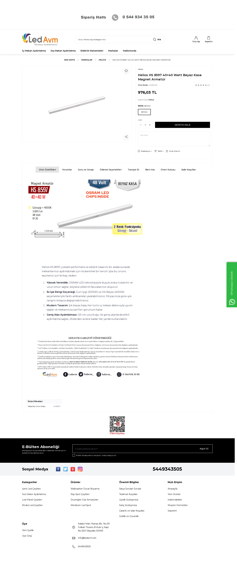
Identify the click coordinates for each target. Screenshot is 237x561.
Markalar (113, 50)
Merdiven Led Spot (81, 505)
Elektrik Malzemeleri (92, 50)
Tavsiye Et (133, 169)
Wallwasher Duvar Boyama (85, 488)
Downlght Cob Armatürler (84, 499)
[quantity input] (145, 125)
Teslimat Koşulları (128, 494)
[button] (144, 112)
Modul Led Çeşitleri (32, 505)
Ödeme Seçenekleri (111, 169)
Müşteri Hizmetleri (178, 505)
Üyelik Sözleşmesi (128, 499)
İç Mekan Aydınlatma (34, 50)
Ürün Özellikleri (47, 169)
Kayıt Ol (204, 448)
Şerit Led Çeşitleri (31, 488)
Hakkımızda (129, 50)
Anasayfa (172, 488)
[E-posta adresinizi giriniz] (142, 448)
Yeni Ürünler (174, 494)
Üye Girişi (27, 535)
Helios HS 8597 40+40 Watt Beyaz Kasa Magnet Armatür (141, 60)
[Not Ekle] (174, 139)
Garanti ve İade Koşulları (131, 510)
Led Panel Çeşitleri (32, 499)
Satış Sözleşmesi (128, 505)
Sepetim (172, 510)
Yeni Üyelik (28, 530)
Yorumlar (67, 169)
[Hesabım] (196, 39)
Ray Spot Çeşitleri (80, 494)
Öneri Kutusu (168, 169)
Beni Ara (150, 169)
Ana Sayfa (69, 60)
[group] (77, 104)
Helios (102, 60)
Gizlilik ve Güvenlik (129, 516)
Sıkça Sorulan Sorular (130, 488)
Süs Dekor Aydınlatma (34, 494)
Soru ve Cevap (86, 169)
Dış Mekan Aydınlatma (63, 50)
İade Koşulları (188, 169)
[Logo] (40, 39)
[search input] (119, 39)
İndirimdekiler (175, 499)
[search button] (157, 39)
